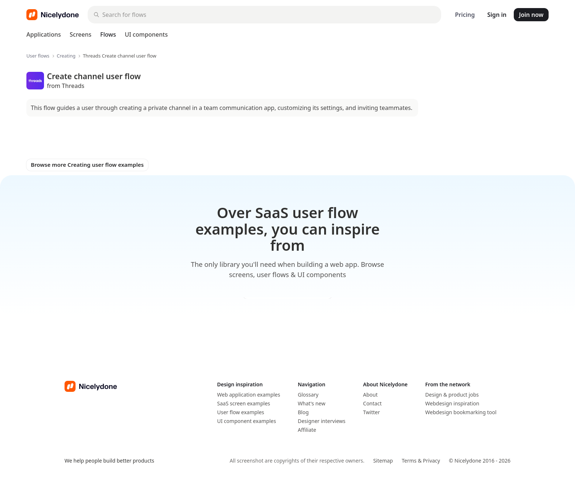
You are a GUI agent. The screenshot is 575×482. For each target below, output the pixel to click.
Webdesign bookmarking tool (461, 412)
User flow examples (240, 412)
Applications (43, 34)
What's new (311, 403)
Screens (80, 34)
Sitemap (383, 460)
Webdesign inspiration (452, 403)
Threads (73, 86)
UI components (146, 34)
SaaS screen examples (243, 403)
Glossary (308, 394)
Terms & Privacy (421, 460)
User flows (38, 56)
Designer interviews (321, 420)
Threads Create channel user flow (119, 56)
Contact (372, 403)
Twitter (371, 412)
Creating (66, 56)
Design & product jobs (452, 394)
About (370, 394)
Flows (108, 34)
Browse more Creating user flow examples (87, 164)
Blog (303, 412)
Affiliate (307, 429)
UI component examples (246, 420)
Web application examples (248, 394)
